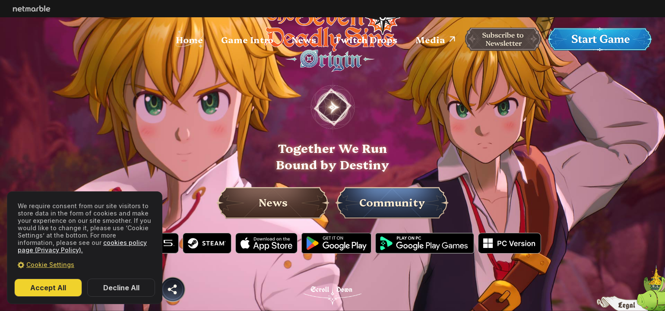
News (303, 39)
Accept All (48, 287)
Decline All (121, 287)
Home (189, 39)
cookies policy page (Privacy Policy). (82, 246)
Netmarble (31, 8)
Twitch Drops (365, 39)
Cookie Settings (50, 264)
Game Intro (247, 39)
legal (630, 302)
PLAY (332, 107)
